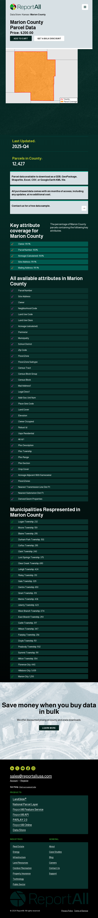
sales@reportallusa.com (31, 776)
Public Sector (19, 884)
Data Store (15, 14)
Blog (51, 857)
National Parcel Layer (25, 804)
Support (53, 873)
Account (14, 781)
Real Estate (18, 846)
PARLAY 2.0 (20, 819)
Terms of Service (81, 911)
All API (21, 814)
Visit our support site (27, 787)
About (52, 846)
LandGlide (19, 799)
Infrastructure (19, 857)
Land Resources (20, 863)
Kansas (25, 14)
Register (24, 781)
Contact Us (54, 868)
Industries (16, 839)
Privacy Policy (67, 911)
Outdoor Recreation (22, 868)
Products (16, 792)
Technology (18, 879)
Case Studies (55, 852)
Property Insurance (22, 873)
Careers (53, 863)
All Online (22, 824)
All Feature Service (28, 809)
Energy (16, 852)
